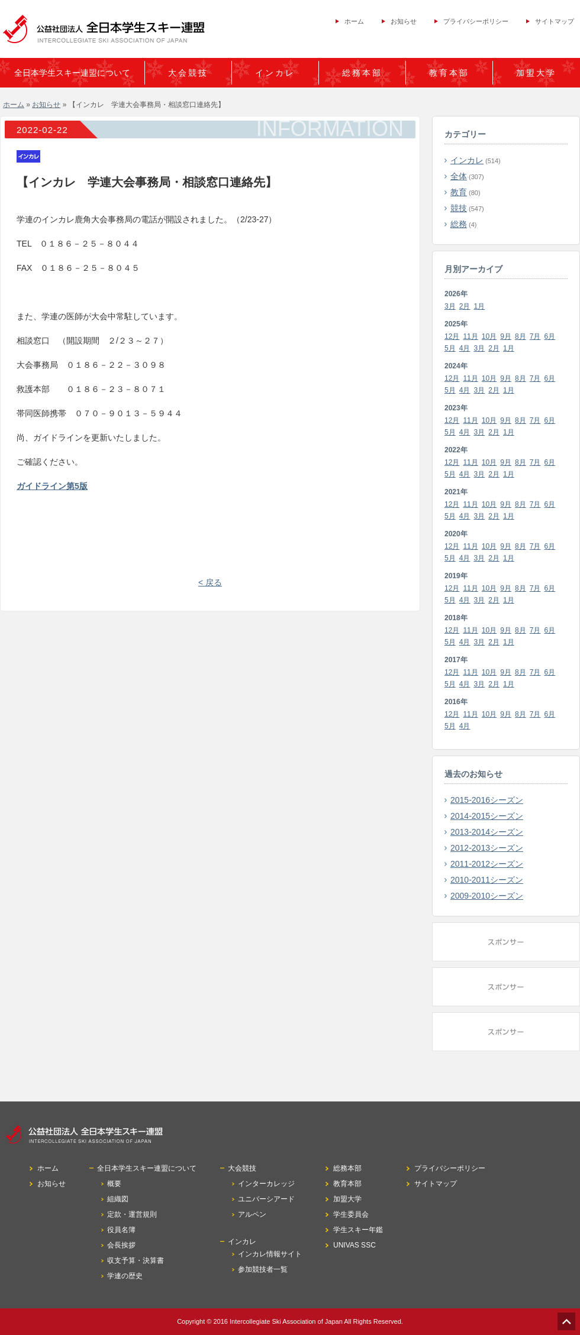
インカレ (467, 160)
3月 (450, 306)
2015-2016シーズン (486, 800)
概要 (114, 1184)
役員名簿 (121, 1230)
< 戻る (210, 582)
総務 (458, 224)
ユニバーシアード (266, 1199)
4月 (465, 348)
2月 (465, 306)
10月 (489, 336)
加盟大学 (536, 72)
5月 (450, 348)
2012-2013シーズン (486, 848)
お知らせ (404, 21)
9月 (505, 336)
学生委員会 (351, 1214)
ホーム (354, 21)
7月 (535, 336)
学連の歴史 (125, 1276)
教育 (458, 192)
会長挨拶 (121, 1245)
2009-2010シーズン (486, 895)
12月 (451, 336)
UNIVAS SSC (354, 1245)
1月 (479, 306)
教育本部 (449, 72)
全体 (458, 176)
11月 (470, 336)
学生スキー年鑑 (358, 1230)
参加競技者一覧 (263, 1269)
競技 (458, 208)
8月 (520, 336)
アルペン (252, 1214)
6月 (550, 336)
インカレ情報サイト (270, 1254)
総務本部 (362, 72)
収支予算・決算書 (135, 1260)
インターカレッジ (266, 1184)
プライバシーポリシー (475, 21)
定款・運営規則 (132, 1214)
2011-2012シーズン (486, 864)
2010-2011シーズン (486, 879)
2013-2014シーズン (486, 832)
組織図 (117, 1199)
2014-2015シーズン (486, 816)
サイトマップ (554, 21)
